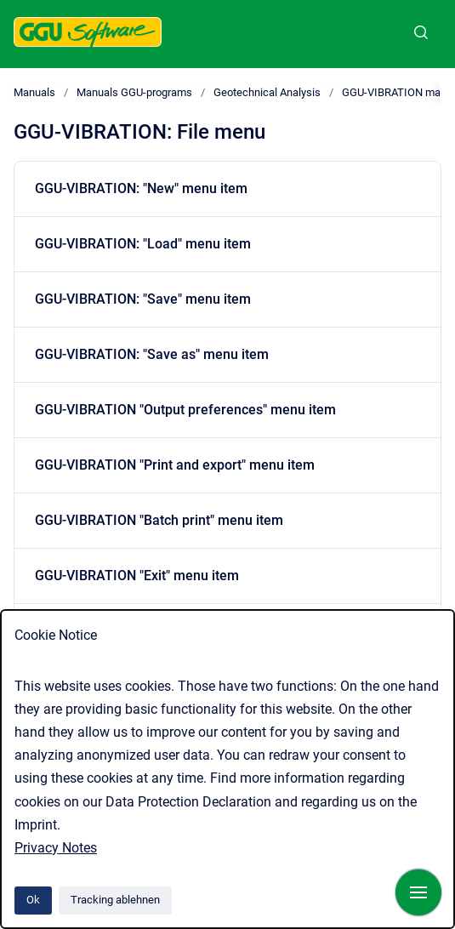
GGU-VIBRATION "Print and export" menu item (175, 465)
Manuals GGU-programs (134, 92)
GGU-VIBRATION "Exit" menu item (137, 575)
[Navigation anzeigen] (418, 892)
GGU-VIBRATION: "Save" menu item (143, 299)
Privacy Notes (55, 848)
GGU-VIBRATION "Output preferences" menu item (185, 410)
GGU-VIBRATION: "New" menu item (141, 188)
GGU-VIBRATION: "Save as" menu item (152, 354)
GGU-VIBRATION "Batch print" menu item (159, 520)
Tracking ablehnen (115, 899)
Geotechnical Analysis (267, 92)
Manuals (34, 92)
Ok (33, 899)
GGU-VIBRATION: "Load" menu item (143, 244)
